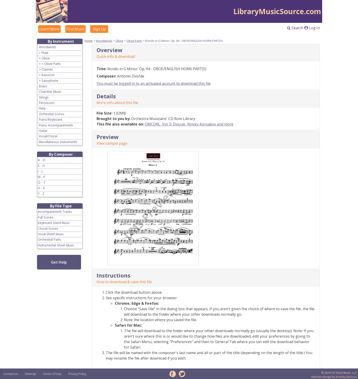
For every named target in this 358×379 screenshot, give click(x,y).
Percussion (47, 103)
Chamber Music (50, 91)
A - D (41, 160)
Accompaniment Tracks (55, 211)
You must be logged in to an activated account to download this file (154, 83)
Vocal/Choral (48, 136)
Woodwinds (47, 47)
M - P (41, 177)
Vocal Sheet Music (51, 234)
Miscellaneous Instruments (58, 142)
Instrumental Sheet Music (56, 245)
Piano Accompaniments (56, 125)
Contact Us (10, 374)
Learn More (49, 29)
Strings (44, 97)
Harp (42, 108)
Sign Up (99, 29)
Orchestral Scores (51, 114)
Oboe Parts (52, 63)
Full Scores (45, 217)
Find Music (75, 29)
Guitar (43, 130)
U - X (41, 188)
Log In (312, 27)
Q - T (41, 182)
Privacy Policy (77, 374)
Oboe (46, 58)
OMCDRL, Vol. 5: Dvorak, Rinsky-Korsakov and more (189, 124)
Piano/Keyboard (50, 119)
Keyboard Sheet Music (54, 223)
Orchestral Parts (49, 239)
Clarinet (47, 69)
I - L (40, 171)
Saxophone (50, 80)
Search (295, 27)
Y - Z (41, 193)
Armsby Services (346, 377)
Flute (45, 53)
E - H (41, 165)
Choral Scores (48, 228)
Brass (43, 86)
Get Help (59, 262)
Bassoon (48, 75)
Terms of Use (52, 374)
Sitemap (30, 374)
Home (88, 41)
